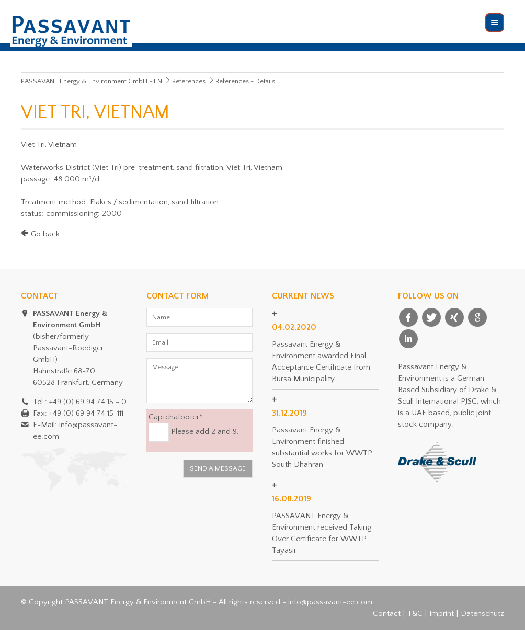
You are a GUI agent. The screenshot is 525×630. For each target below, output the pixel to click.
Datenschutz (482, 613)
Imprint (441, 613)
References (189, 81)
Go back (45, 234)
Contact (387, 613)
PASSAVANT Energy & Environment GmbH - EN (91, 81)
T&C (415, 613)
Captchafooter (176, 416)
